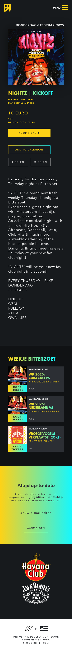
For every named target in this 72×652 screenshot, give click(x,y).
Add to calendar (29, 149)
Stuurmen (29, 640)
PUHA (46, 640)
